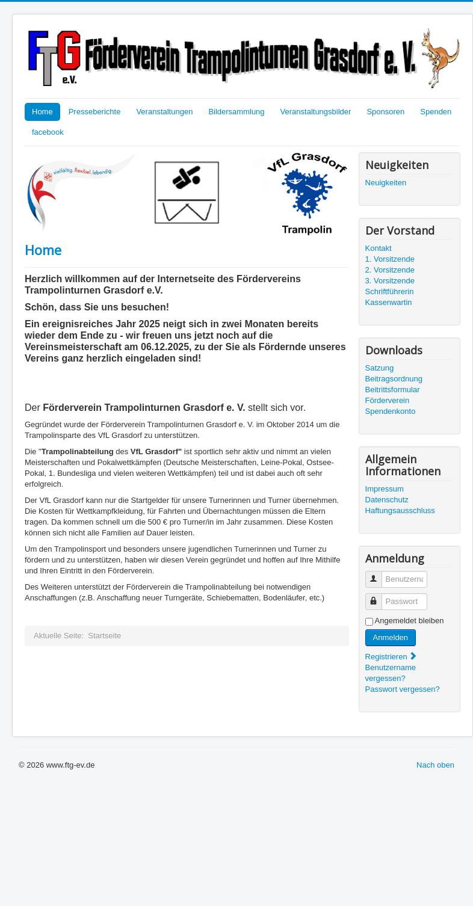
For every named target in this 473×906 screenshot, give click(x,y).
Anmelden (391, 637)
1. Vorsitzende (390, 258)
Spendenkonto (390, 411)
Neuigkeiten (386, 182)
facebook (48, 132)
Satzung (379, 367)
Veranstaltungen (164, 111)
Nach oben (435, 764)
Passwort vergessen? (402, 689)
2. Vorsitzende (390, 269)
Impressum (384, 488)
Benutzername (378, 574)
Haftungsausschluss (400, 510)
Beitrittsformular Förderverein (392, 395)
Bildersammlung (236, 111)
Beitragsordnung (393, 378)
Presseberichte (95, 111)
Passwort (378, 596)
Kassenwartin (388, 302)
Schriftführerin (389, 291)
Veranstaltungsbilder (315, 111)
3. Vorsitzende (390, 280)
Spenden (435, 111)
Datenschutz (387, 499)
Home (42, 111)
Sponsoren (385, 111)
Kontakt (378, 248)
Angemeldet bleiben (409, 620)
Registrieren (391, 656)
